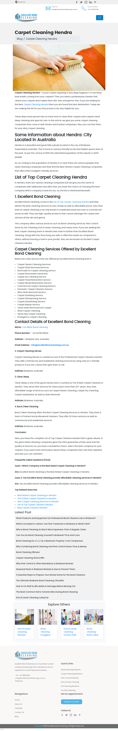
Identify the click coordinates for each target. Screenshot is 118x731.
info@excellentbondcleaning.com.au (64, 9)
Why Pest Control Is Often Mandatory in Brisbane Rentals (44, 564)
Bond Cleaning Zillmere (28, 552)
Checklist (18, 710)
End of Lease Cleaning (70, 684)
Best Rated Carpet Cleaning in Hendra (36, 495)
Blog (19, 39)
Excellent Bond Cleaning (35, 327)
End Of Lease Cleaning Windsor (23, 632)
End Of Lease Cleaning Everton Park (70, 632)
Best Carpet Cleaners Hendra (32, 508)
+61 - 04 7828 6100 (22, 677)
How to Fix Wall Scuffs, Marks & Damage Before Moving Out (45, 586)
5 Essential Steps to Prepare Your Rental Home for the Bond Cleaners (50, 575)
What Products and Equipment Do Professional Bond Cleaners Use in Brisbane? (56, 518)
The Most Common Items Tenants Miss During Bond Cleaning (47, 592)
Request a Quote (71, 704)
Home (17, 702)
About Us (18, 706)
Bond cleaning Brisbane (71, 672)
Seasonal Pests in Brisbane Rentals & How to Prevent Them (45, 569)
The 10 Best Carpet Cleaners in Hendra (36, 498)
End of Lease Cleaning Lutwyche (32, 598)
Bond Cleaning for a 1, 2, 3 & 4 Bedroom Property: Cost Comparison (49, 541)
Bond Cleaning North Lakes (92, 632)
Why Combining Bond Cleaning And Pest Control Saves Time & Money (51, 547)
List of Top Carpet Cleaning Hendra (71, 202)
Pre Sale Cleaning (68, 692)
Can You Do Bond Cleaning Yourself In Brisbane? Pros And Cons (48, 535)
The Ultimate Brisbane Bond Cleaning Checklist (40, 581)
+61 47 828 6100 (92, 9)
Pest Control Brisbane (70, 680)
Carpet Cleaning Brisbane (71, 676)
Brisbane (19, 683)
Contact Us (19, 714)
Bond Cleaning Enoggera (45, 632)
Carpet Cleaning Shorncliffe (30, 558)
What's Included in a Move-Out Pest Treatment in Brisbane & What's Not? (53, 524)
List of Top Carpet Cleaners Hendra (35, 505)
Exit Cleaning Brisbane (70, 688)
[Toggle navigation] (99, 17)
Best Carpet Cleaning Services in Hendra (38, 502)
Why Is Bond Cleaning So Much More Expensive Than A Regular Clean (51, 530)
